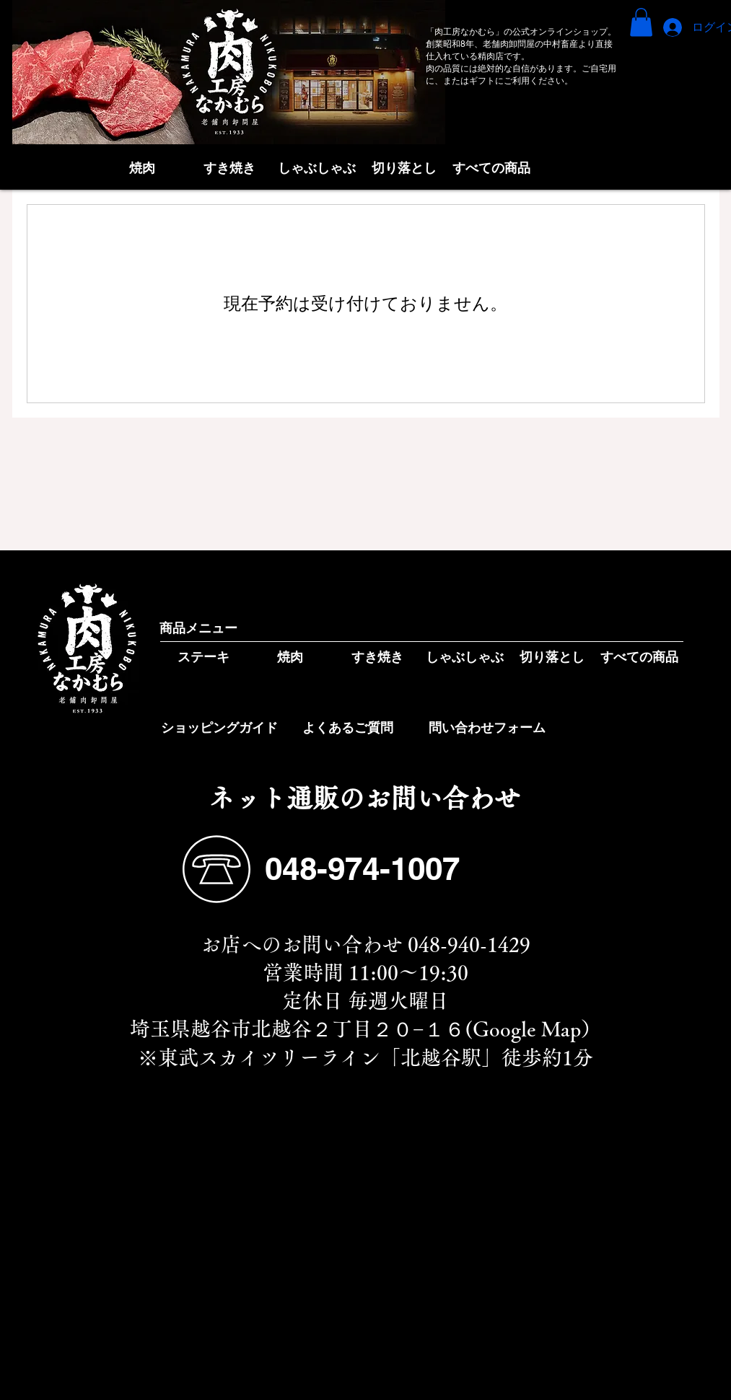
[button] (641, 22)
